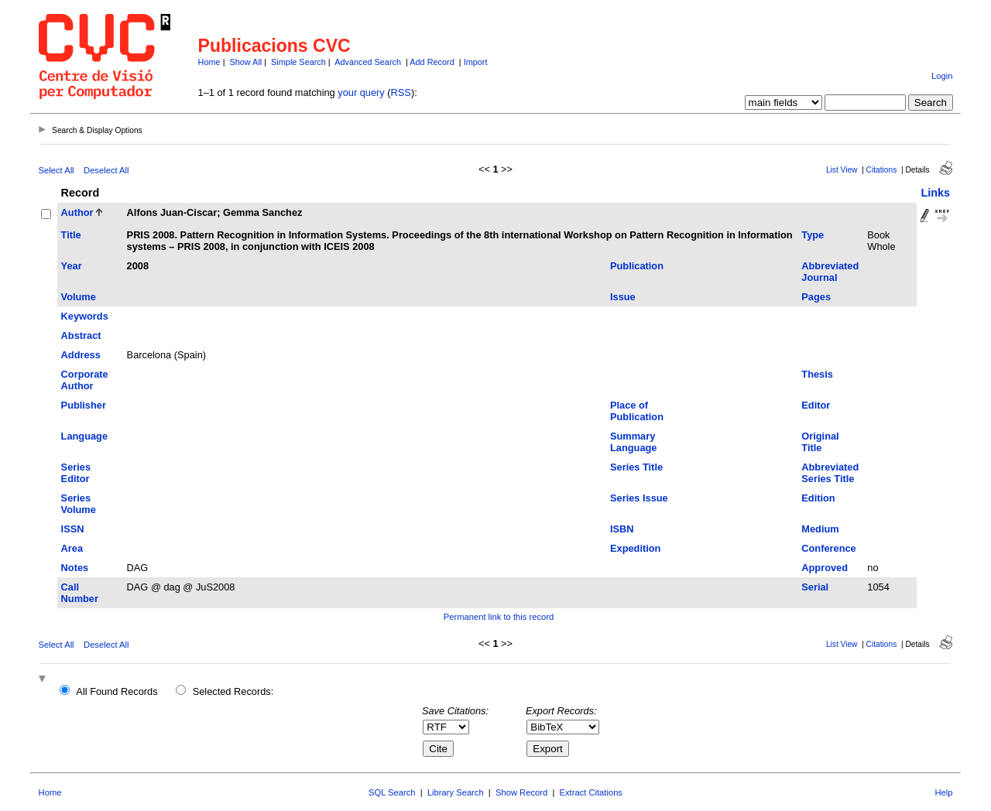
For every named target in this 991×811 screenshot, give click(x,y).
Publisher (83, 405)
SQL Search (392, 792)
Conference (828, 548)
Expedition (635, 548)
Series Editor (76, 472)
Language (84, 436)
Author (77, 212)
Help (943, 792)
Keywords (84, 316)
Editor (815, 405)
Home (209, 62)
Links (935, 192)
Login (941, 75)
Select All (56, 170)
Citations (881, 170)
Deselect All (106, 170)
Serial (814, 587)
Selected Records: (233, 691)
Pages (816, 297)
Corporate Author (84, 380)
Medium (819, 529)
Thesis (817, 374)
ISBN (622, 529)
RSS (401, 92)
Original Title (819, 441)
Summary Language (633, 441)
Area (72, 548)
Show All (246, 62)
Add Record (432, 62)
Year (71, 266)
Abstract (81, 335)
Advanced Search (367, 62)
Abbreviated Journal (830, 271)
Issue (623, 297)
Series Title (636, 467)
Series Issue (639, 498)
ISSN (72, 529)
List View (842, 170)
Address (81, 355)
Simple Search (298, 62)
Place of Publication (637, 411)
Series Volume (78, 503)
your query (361, 92)
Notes (75, 567)
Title (71, 235)
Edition (818, 498)
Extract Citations (591, 792)
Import (476, 62)
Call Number (79, 592)
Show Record (521, 792)
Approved (824, 567)
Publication (637, 266)
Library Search (455, 792)
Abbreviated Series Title (830, 472)
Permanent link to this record (499, 616)
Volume (78, 297)
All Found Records (116, 691)
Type (812, 235)
